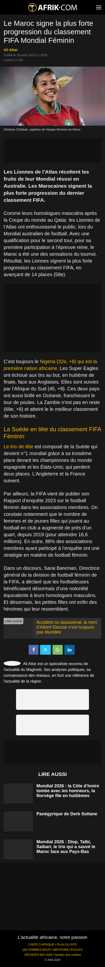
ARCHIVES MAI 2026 (38, 955)
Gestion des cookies (68, 955)
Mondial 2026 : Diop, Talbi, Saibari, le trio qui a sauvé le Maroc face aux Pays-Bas (65, 846)
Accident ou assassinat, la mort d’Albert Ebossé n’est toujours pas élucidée (66, 627)
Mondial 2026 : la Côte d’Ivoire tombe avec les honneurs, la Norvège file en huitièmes (67, 790)
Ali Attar (11, 50)
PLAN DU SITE (67, 944)
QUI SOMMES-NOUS (37, 949)
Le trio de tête (18, 446)
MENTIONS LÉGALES (67, 949)
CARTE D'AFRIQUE (41, 944)
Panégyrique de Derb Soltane (66, 813)
